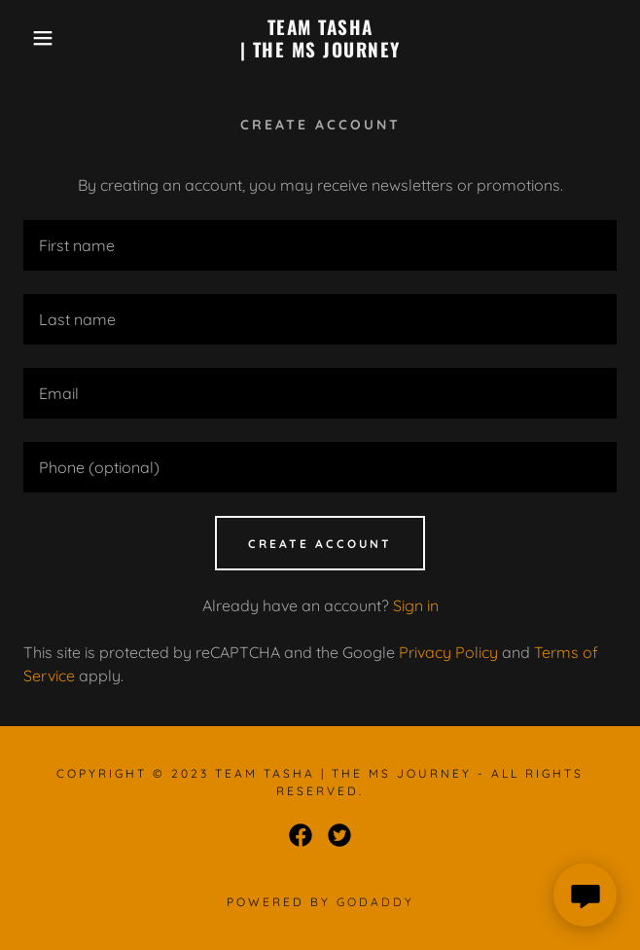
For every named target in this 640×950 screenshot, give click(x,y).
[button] (42, 37)
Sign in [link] (416, 605)
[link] (319, 38)
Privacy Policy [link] (448, 652)
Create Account (320, 543)
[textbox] (320, 245)
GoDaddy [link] (375, 902)
